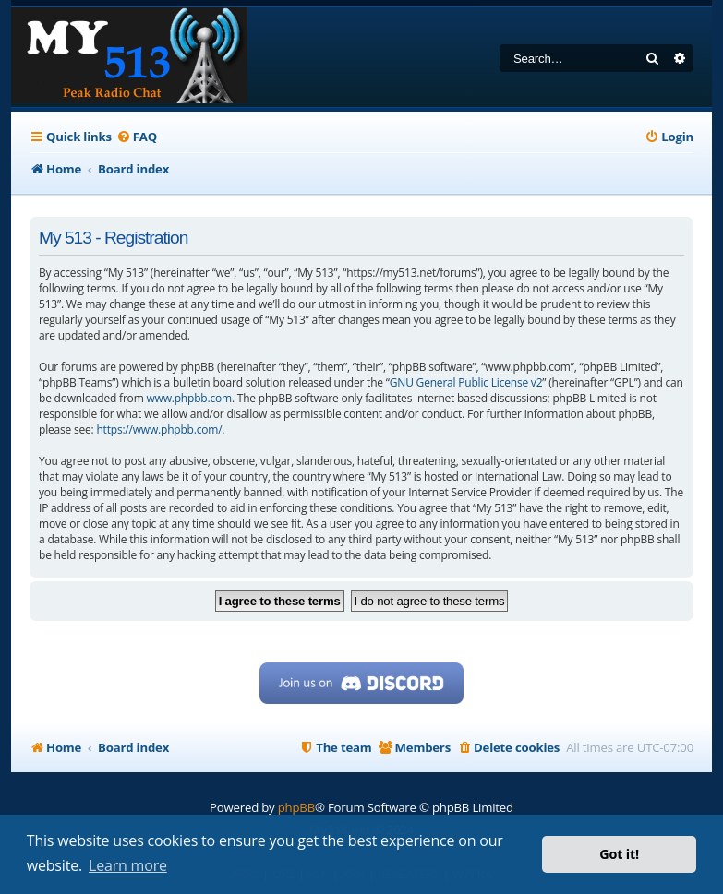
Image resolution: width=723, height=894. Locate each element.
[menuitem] (136, 137)
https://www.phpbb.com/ (159, 429)
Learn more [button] (128, 865)
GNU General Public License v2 (466, 382)
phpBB (296, 807)
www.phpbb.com (188, 398)
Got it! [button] (619, 854)
